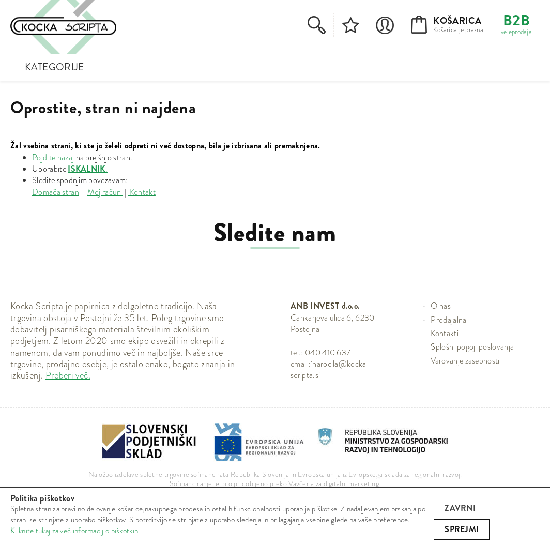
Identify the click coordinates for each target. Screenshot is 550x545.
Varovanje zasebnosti (465, 361)
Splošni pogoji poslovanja (472, 347)
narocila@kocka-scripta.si (331, 369)
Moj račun (105, 192)
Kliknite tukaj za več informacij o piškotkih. (75, 530)
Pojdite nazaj (53, 157)
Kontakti (445, 333)
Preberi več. (67, 375)
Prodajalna (448, 320)
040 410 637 (328, 352)
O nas (441, 306)
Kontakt (142, 192)
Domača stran (55, 192)
